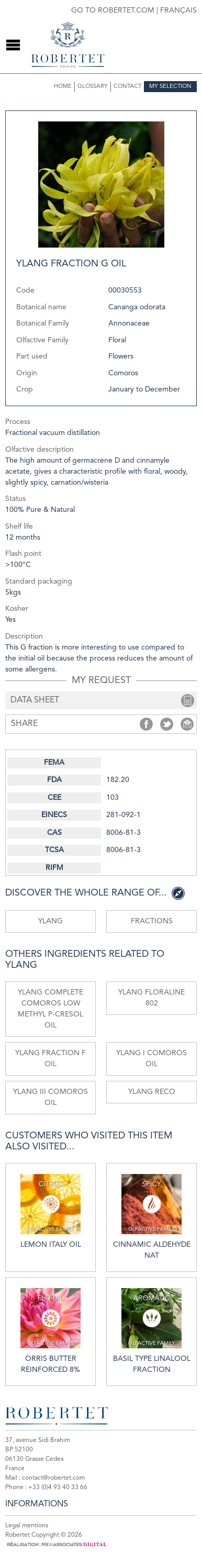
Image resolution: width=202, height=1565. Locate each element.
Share (146, 724)
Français (178, 10)
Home (63, 87)
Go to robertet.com (112, 10)
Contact (127, 87)
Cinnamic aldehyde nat (151, 1216)
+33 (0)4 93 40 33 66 (57, 1487)
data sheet (34, 700)
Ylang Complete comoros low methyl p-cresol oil (50, 1009)
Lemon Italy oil (50, 1211)
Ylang (50, 921)
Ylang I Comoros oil (151, 1058)
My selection (170, 87)
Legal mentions (26, 1526)
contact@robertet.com (53, 1478)
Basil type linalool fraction (151, 1330)
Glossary (92, 87)
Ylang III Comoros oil (50, 1097)
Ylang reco (151, 1092)
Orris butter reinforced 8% (50, 1330)
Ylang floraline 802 (151, 998)
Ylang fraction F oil (50, 1058)
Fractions (152, 921)
